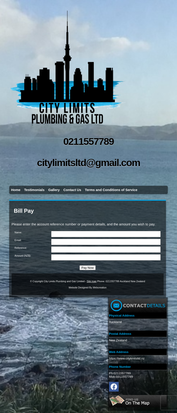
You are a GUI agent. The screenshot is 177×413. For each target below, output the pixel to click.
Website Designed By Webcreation (87, 287)
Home (16, 190)
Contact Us (72, 190)
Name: (18, 232)
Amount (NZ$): (23, 255)
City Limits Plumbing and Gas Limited (64, 281)
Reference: (21, 247)
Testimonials (34, 190)
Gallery (54, 190)
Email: (18, 240)
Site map (91, 281)
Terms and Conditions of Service (111, 190)
